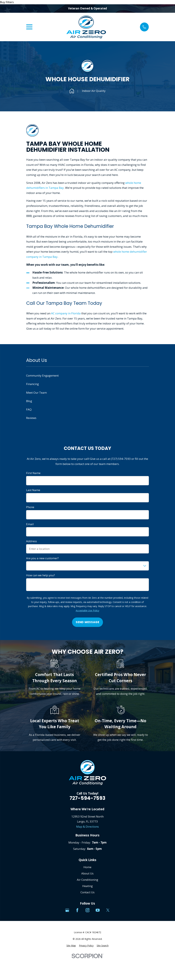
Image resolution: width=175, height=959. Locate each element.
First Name (33, 473)
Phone (30, 507)
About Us (87, 873)
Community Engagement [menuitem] (42, 375)
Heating (87, 886)
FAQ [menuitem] (29, 409)
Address (31, 541)
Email (30, 524)
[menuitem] (71, 945)
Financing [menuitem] (32, 384)
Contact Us (87, 892)
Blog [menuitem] (29, 401)
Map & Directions (87, 826)
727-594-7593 (87, 798)
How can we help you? (40, 575)
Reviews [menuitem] (31, 418)
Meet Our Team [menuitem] (36, 392)
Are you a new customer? (42, 558)
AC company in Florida (66, 313)
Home (87, 867)
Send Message (87, 622)
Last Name (33, 490)
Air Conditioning (87, 880)
